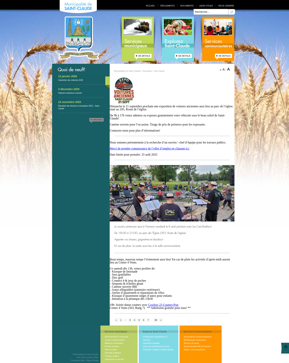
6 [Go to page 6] (143, 320)
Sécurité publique (113, 353)
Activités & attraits (151, 343)
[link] (163, 304)
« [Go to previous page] (116, 320)
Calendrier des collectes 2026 (70, 80)
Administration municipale (116, 337)
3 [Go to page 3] (129, 320)
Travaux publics (112, 356)
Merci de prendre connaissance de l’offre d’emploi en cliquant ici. (150, 148)
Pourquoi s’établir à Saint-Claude (158, 349)
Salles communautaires (194, 349)
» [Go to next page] (160, 320)
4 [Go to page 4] (134, 320)
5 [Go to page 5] (139, 320)
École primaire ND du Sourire (197, 346)
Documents (187, 6)
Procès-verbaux (112, 346)
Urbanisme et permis (114, 359)
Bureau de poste (191, 343)
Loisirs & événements (115, 340)
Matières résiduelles (114, 343)
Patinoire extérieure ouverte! (70, 93)
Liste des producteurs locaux (156, 346)
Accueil (150, 6)
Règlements (167, 6)
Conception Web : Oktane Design (85, 360)
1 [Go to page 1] (120, 320)
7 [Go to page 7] (148, 320)
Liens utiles (206, 6)
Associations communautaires (197, 337)
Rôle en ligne (111, 349)
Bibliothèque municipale (195, 340)
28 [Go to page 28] (156, 320)
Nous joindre (226, 6)
